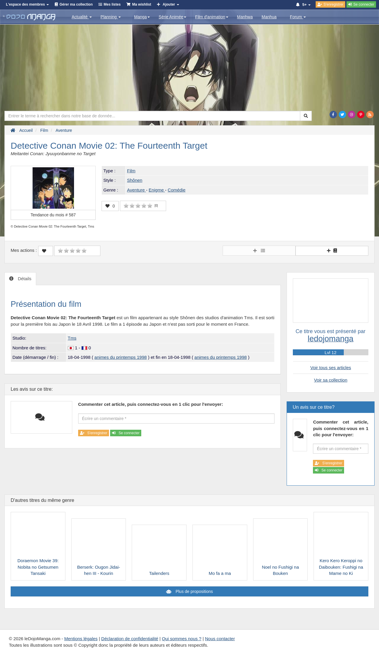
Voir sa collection (330, 379)
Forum (298, 16)
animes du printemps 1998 (120, 357)
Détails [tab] (24, 278)
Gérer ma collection (76, 4)
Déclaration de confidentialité (129, 638)
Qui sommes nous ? (181, 638)
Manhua (269, 16)
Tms (72, 337)
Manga (142, 16)
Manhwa (245, 16)
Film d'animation (211, 16)
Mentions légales (81, 638)
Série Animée (172, 16)
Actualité (82, 16)
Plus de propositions (193, 591)
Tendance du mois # (53, 215)
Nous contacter (220, 638)
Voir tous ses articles (330, 367)
